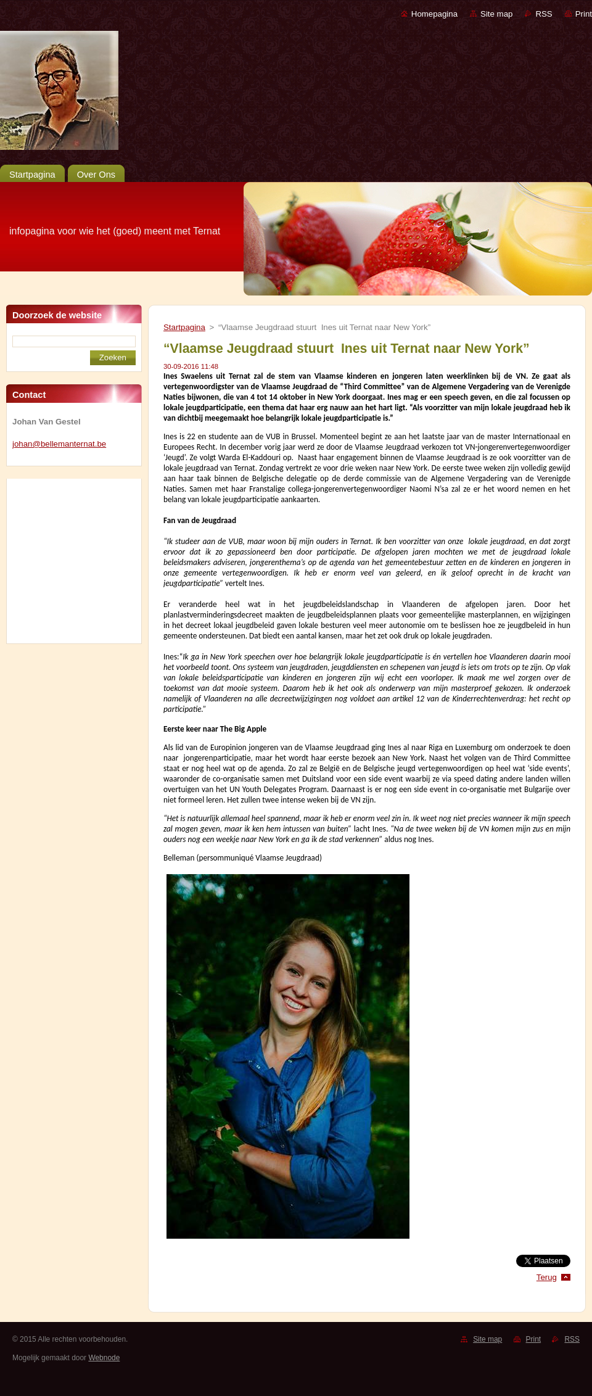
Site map (496, 14)
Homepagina (434, 14)
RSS (543, 14)
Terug (546, 1277)
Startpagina (184, 327)
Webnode (104, 1357)
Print (583, 14)
